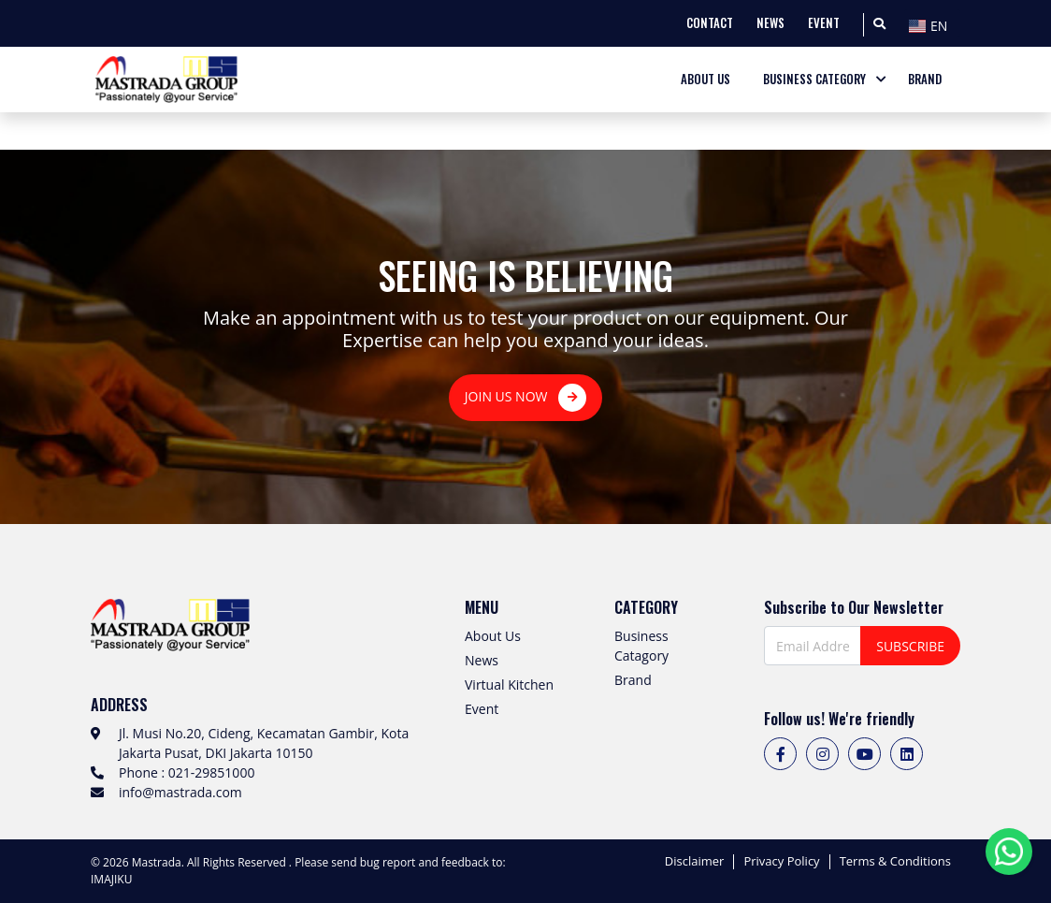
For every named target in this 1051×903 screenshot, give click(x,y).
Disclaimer (695, 861)
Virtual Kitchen (509, 684)
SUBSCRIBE (910, 646)
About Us (493, 636)
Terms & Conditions (895, 861)
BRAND (925, 79)
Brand (633, 680)
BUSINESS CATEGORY (814, 79)
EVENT (824, 23)
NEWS (770, 23)
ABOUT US (705, 79)
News (481, 660)
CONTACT (709, 23)
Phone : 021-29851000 (186, 772)
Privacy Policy (781, 861)
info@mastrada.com (180, 792)
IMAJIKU (111, 879)
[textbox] (932, 26)
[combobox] (932, 23)
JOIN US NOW (525, 398)
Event (481, 709)
